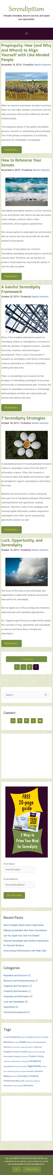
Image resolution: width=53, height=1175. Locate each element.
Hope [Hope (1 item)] (17, 1042)
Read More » (11, 150)
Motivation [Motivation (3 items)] (28, 1085)
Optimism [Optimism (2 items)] (38, 1047)
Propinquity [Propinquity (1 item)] (25, 1061)
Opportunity (9, 1007)
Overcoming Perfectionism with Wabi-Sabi (25, 950)
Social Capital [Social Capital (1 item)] (20, 1071)
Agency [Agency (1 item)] (30, 1052)
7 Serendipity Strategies (23, 418)
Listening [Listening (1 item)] (7, 1061)
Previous (26, 659)
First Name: (9, 864)
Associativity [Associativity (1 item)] (29, 1081)
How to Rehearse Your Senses (21, 163)
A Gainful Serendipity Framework (20, 289)
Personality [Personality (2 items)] (8, 1056)
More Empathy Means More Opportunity (24, 925)
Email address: (11, 879)
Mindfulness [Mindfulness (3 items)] (9, 1042)
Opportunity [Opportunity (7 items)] (34, 1066)
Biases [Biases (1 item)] (23, 1037)
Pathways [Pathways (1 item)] (37, 1081)
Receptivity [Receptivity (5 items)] (35, 1061)
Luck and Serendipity (14, 1001)
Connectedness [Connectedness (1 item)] (15, 1061)
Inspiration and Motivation (16, 996)
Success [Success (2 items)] (37, 1037)
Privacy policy (31, 1169)
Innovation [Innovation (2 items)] (30, 1071)
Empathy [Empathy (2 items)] (29, 1037)
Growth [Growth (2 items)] (6, 1037)
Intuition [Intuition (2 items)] (16, 1052)
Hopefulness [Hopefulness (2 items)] (9, 1066)
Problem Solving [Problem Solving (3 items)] (36, 1056)
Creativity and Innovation (16, 991)
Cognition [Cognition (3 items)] (8, 1051)
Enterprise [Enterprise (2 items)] (17, 1056)
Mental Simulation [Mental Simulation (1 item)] (21, 1066)
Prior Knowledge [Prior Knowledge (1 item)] (39, 1052)
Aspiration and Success (15, 975)
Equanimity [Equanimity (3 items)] (15, 1037)
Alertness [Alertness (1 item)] (14, 1076)
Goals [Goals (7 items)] (23, 1042)
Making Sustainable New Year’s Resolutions (25, 930)
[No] (49, 1164)
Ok (17, 1169)
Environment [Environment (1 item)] (16, 1047)
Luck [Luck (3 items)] (22, 1081)
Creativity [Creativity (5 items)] (34, 1076)
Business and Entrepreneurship (19, 980)
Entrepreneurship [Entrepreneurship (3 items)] (11, 1081)
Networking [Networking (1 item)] (12, 1071)
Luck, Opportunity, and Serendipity (22, 543)
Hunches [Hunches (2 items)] (44, 1037)
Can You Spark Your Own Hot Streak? (22, 935)
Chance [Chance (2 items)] (30, 1042)
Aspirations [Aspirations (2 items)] (8, 1085)
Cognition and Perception (16, 986)
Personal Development (15, 1012)
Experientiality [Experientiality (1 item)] (18, 1086)
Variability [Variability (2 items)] (24, 1052)
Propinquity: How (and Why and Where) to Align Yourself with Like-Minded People (26, 52)
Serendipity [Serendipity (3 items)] (23, 1076)
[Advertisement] (26, 756)
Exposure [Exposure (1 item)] (25, 1056)
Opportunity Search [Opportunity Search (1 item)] (27, 1047)
